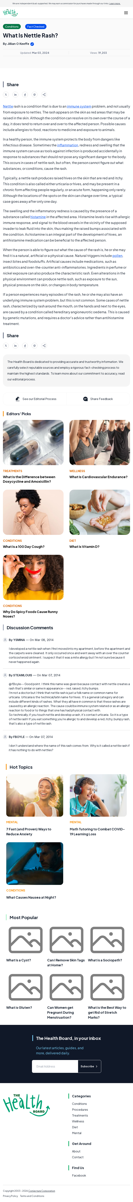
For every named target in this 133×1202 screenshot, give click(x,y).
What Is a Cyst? (18, 960)
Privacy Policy (10, 1196)
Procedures (80, 1109)
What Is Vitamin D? (84, 546)
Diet (72, 541)
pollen (117, 255)
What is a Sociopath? (105, 960)
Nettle (8, 106)
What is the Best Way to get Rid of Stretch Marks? (107, 1012)
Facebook (79, 1175)
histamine (38, 217)
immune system (79, 106)
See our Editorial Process (35, 399)
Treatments (12, 471)
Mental (12, 822)
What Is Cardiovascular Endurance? (98, 477)
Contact (78, 1157)
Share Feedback (97, 399)
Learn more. (115, 3)
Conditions (12, 541)
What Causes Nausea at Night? (31, 897)
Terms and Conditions (32, 1196)
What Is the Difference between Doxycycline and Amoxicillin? (29, 479)
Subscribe (89, 1066)
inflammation (67, 145)
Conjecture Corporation (41, 1191)
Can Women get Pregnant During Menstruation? (60, 1012)
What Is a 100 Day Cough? (24, 546)
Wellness (77, 471)
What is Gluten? (19, 1007)
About (76, 1151)
